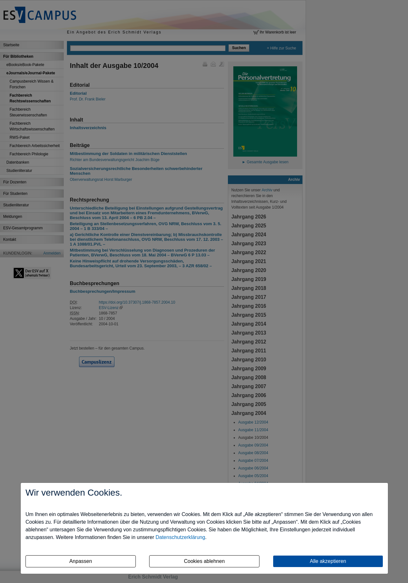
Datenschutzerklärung (180, 537)
